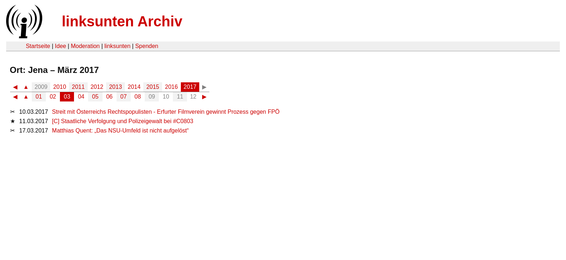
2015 (152, 87)
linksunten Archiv (122, 21)
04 (81, 97)
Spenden (146, 46)
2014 (134, 87)
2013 (115, 87)
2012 (97, 87)
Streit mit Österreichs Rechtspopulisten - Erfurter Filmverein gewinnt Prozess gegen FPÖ (165, 112)
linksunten (117, 46)
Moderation (85, 46)
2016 (171, 87)
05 (95, 97)
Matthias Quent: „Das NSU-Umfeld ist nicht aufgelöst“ (120, 130)
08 (138, 97)
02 (53, 97)
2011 (78, 87)
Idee (60, 46)
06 (109, 97)
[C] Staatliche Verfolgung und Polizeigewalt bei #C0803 (122, 121)
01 (39, 97)
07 (123, 97)
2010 (59, 87)
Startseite (38, 46)
